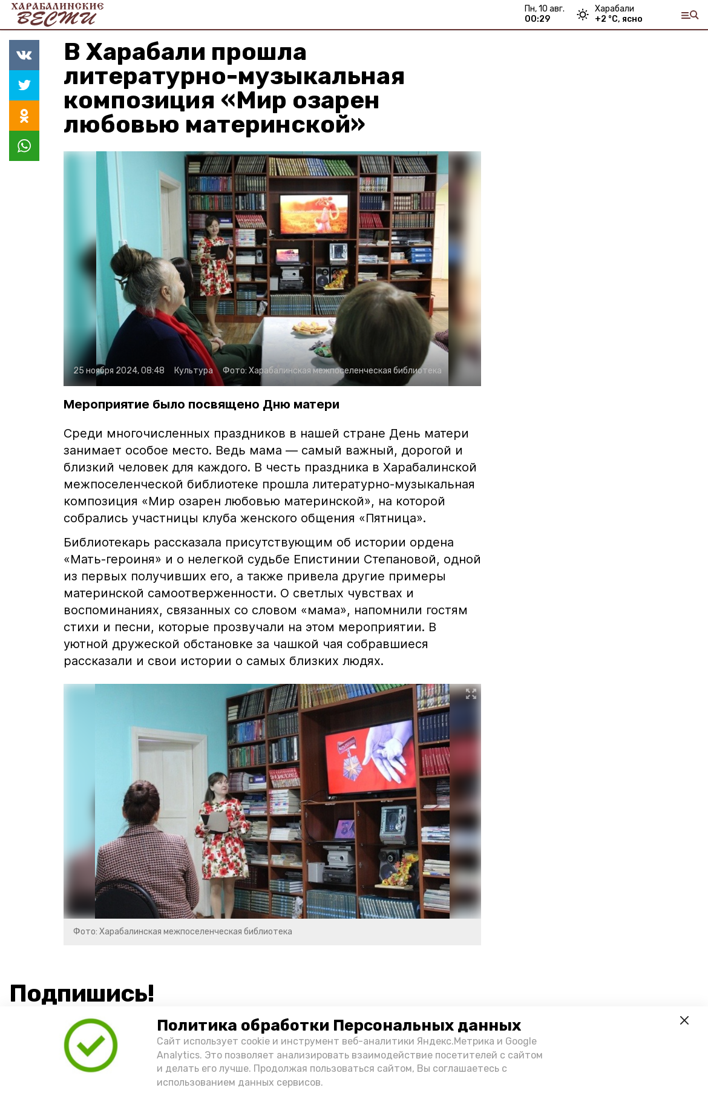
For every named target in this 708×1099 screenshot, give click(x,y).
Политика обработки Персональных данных (339, 1025)
